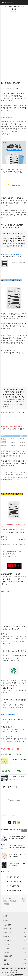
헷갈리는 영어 (14, 929)
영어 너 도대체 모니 (8, 898)
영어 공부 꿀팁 (14, 940)
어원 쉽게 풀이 (14, 936)
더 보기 (24, 830)
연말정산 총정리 (14, 956)
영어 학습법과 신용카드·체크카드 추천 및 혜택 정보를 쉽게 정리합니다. (11, 901)
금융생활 (14, 960)
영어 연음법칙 (14, 933)
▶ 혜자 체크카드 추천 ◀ (14, 890)
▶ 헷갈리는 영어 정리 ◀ (14, 877)
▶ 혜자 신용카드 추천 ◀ (14, 886)
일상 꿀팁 (14, 964)
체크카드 (14, 952)
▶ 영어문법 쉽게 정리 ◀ (14, 881)
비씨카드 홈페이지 (11, 787)
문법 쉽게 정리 (14, 925)
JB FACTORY (18, 975)
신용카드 (14, 948)
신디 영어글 (14, 944)
